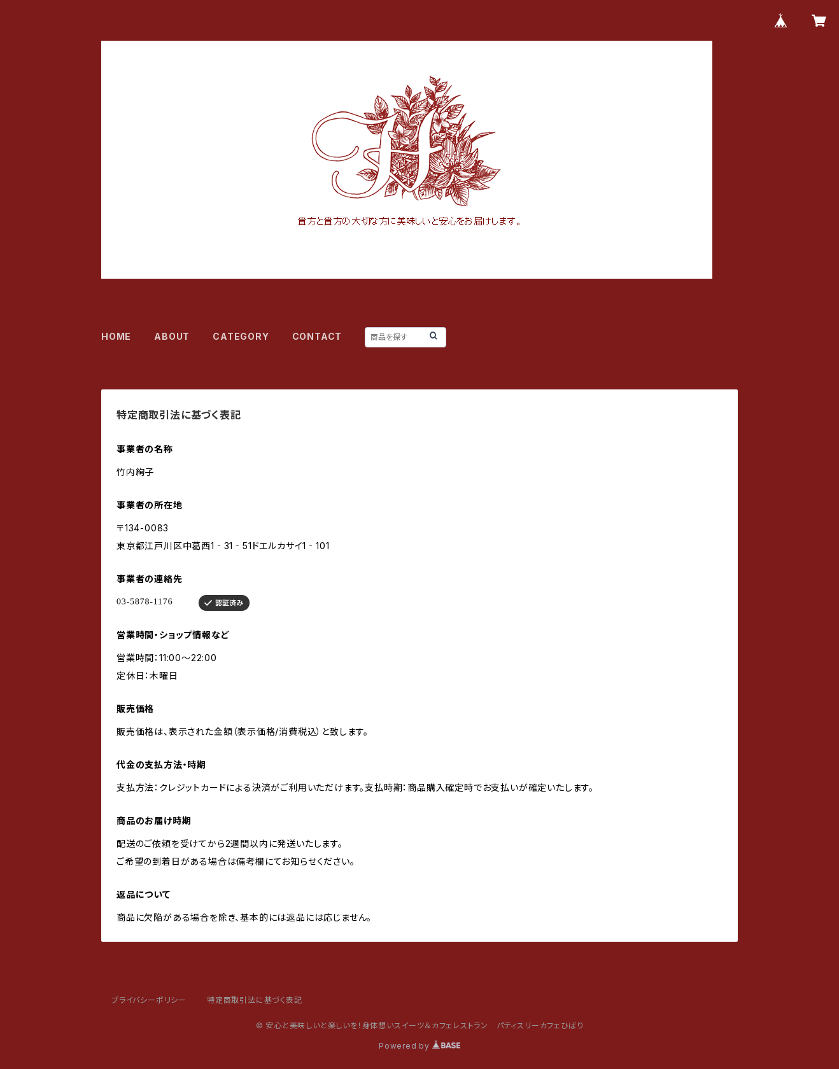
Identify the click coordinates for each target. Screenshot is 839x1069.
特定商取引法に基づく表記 (254, 1000)
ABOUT (172, 336)
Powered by (419, 1046)
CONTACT (317, 336)
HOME (116, 336)
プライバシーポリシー (149, 1000)
